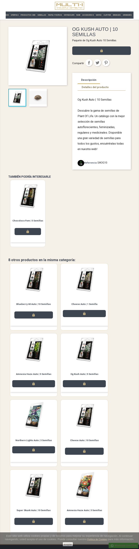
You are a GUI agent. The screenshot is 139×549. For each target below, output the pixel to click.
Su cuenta (78, 502)
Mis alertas (77, 529)
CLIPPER (107, 15)
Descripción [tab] (88, 79)
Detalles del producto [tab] (95, 87)
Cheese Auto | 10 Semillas (110, 375)
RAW (78, 15)
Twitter (69, 489)
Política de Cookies (97, 539)
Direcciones (78, 520)
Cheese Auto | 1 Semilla (69, 304)
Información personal (83, 506)
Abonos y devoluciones (84, 516)
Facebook (59, 489)
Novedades (14, 506)
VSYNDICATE (69, 15)
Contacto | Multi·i (48, 516)
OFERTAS (15, 15)
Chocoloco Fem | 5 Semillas (27, 220)
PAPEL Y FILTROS (55, 15)
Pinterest (106, 62)
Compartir (88, 62)
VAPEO (99, 15)
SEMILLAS (41, 15)
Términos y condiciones (52, 511)
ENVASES (117, 15)
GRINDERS (127, 15)
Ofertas (12, 516)
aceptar (68, 544)
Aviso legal (46, 506)
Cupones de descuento (84, 525)
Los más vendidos (17, 511)
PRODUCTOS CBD (28, 15)
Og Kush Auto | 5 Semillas (29, 375)
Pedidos (76, 511)
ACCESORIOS (88, 15)
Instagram (79, 489)
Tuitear (97, 62)
